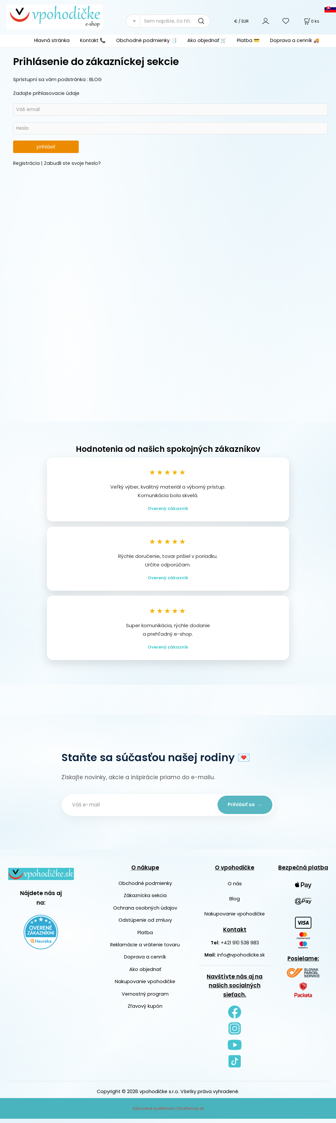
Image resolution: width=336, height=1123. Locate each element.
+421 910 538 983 (240, 946)
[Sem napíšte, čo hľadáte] (175, 21)
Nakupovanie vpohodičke (145, 985)
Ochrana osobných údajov (145, 912)
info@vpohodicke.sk (241, 959)
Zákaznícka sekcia (145, 899)
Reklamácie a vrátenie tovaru (145, 948)
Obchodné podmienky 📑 (146, 40)
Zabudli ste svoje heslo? (72, 163)
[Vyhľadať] (133, 21)
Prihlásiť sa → (243, 808)
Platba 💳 (248, 40)
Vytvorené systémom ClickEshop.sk (168, 1112)
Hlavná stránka (52, 40)
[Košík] (311, 21)
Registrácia (27, 163)
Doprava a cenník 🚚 (294, 40)
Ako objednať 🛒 (206, 40)
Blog (234, 902)
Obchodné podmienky (145, 887)
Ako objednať (145, 973)
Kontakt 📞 (93, 40)
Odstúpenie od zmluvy (145, 924)
